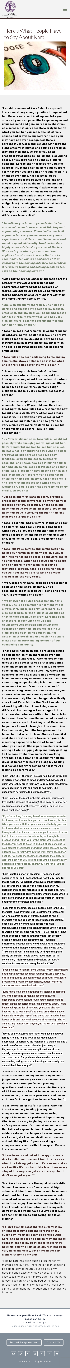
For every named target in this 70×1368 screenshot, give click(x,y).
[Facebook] (27, 1353)
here (41, 1319)
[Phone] (20, 1353)
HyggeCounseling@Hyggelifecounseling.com (35, 1326)
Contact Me (53, 1342)
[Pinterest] (42, 1353)
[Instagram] (35, 1353)
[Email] (13, 1353)
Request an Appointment (24, 1342)
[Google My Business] (56, 1353)
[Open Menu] (65, 9)
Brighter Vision (43, 1361)
